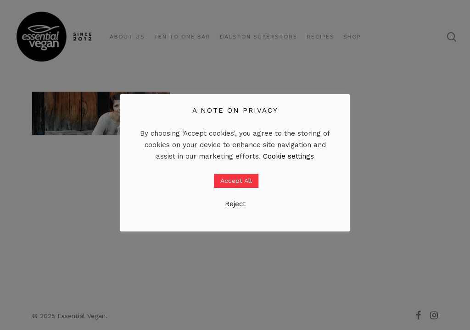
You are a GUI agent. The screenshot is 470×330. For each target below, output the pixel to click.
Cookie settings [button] (288, 156)
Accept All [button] (236, 180)
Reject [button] (235, 204)
